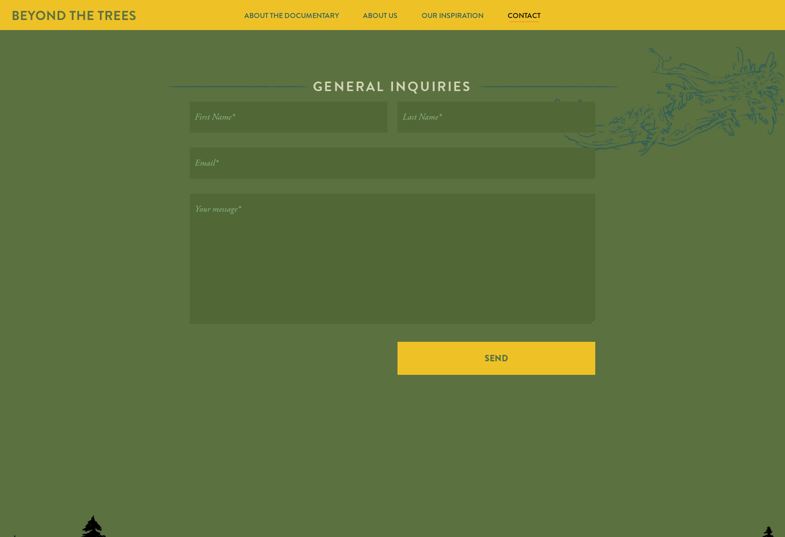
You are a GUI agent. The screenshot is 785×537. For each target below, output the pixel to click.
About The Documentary (291, 16)
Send (496, 358)
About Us (380, 16)
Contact (524, 16)
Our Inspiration (453, 16)
